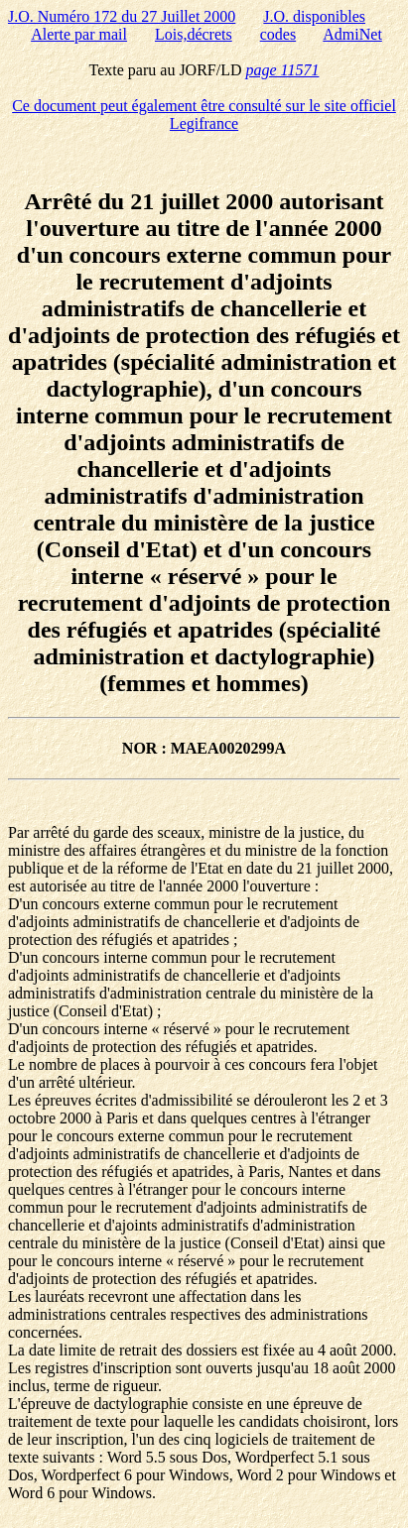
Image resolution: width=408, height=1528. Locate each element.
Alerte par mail (79, 34)
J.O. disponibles (314, 16)
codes (278, 34)
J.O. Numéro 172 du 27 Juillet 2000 (121, 16)
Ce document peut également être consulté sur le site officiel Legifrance (204, 114)
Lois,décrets (193, 34)
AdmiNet (352, 34)
